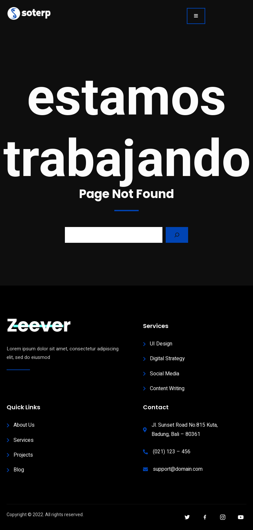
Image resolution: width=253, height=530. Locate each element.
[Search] (177, 235)
